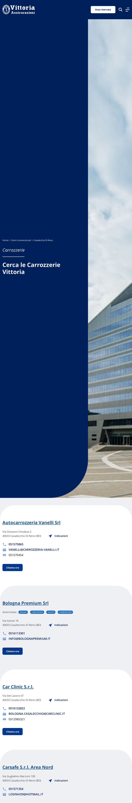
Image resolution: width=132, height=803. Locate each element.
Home (5, 240)
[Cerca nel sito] (120, 9)
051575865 (16, 544)
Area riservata (103, 9)
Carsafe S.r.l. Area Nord (27, 767)
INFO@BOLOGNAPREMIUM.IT (29, 639)
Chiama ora (12, 567)
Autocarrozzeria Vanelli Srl (31, 522)
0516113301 (17, 633)
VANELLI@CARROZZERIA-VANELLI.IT (34, 550)
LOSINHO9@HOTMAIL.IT (26, 794)
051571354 (16, 789)
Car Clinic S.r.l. (18, 686)
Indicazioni (58, 536)
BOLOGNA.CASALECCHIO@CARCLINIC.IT (37, 714)
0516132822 (17, 708)
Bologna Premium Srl (25, 603)
